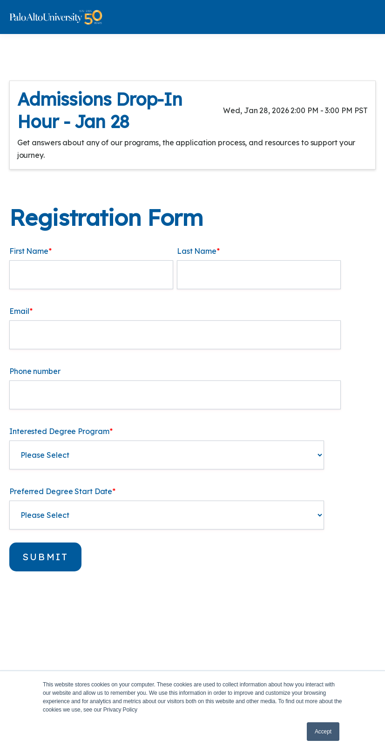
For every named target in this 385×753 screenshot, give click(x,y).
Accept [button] (323, 731)
